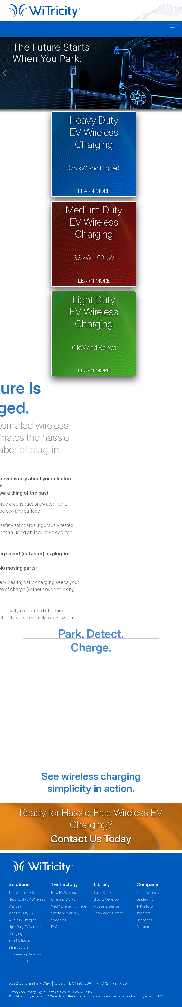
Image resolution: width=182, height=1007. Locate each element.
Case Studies (104, 892)
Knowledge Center (108, 913)
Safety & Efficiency (65, 913)
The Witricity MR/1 (22, 892)
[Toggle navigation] (172, 29)
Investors (143, 913)
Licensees (144, 920)
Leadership (144, 899)
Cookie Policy (82, 992)
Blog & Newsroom (108, 899)
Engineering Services (25, 954)
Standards (58, 920)
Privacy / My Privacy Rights (27, 992)
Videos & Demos (106, 906)
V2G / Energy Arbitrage (68, 906)
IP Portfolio (144, 906)
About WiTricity (147, 892)
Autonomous (18, 961)
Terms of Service (59, 992)
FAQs (55, 927)
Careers (142, 927)
